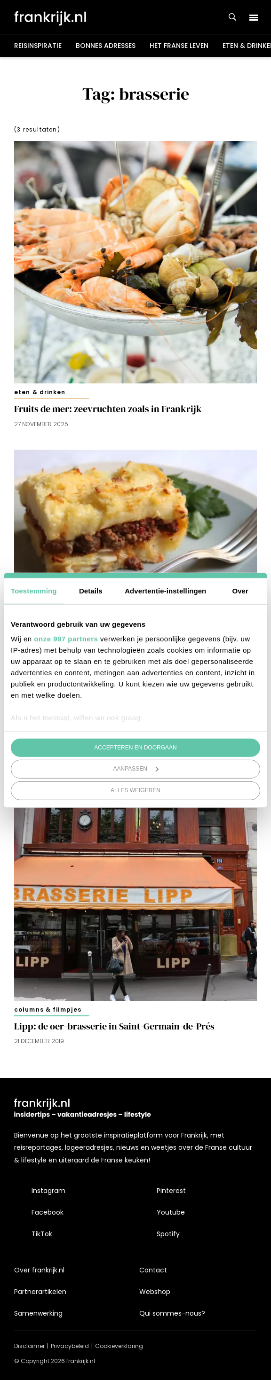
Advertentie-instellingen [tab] (165, 590)
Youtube (171, 1212)
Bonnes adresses (106, 45)
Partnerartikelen (40, 1291)
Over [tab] (240, 590)
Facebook (48, 1212)
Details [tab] (91, 590)
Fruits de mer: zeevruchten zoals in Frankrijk (108, 409)
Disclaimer (29, 1346)
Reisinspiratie (38, 45)
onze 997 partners (66, 639)
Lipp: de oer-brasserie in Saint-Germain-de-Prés (114, 1026)
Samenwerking (38, 1313)
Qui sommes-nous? (172, 1313)
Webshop (154, 1291)
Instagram (48, 1190)
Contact (153, 1270)
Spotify (168, 1234)
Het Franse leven (179, 45)
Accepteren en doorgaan (135, 747)
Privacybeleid (70, 1346)
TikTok (42, 1234)
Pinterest (171, 1190)
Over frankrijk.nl (39, 1270)
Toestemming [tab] (34, 590)
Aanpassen (136, 768)
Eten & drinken (39, 392)
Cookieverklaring (119, 1346)
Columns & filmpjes (47, 1010)
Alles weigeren (135, 790)
